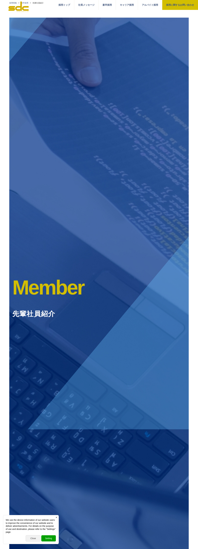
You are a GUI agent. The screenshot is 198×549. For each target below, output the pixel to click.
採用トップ (64, 5)
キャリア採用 (127, 5)
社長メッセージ (86, 5)
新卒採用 (107, 5)
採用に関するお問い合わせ (180, 5)
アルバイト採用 (150, 5)
